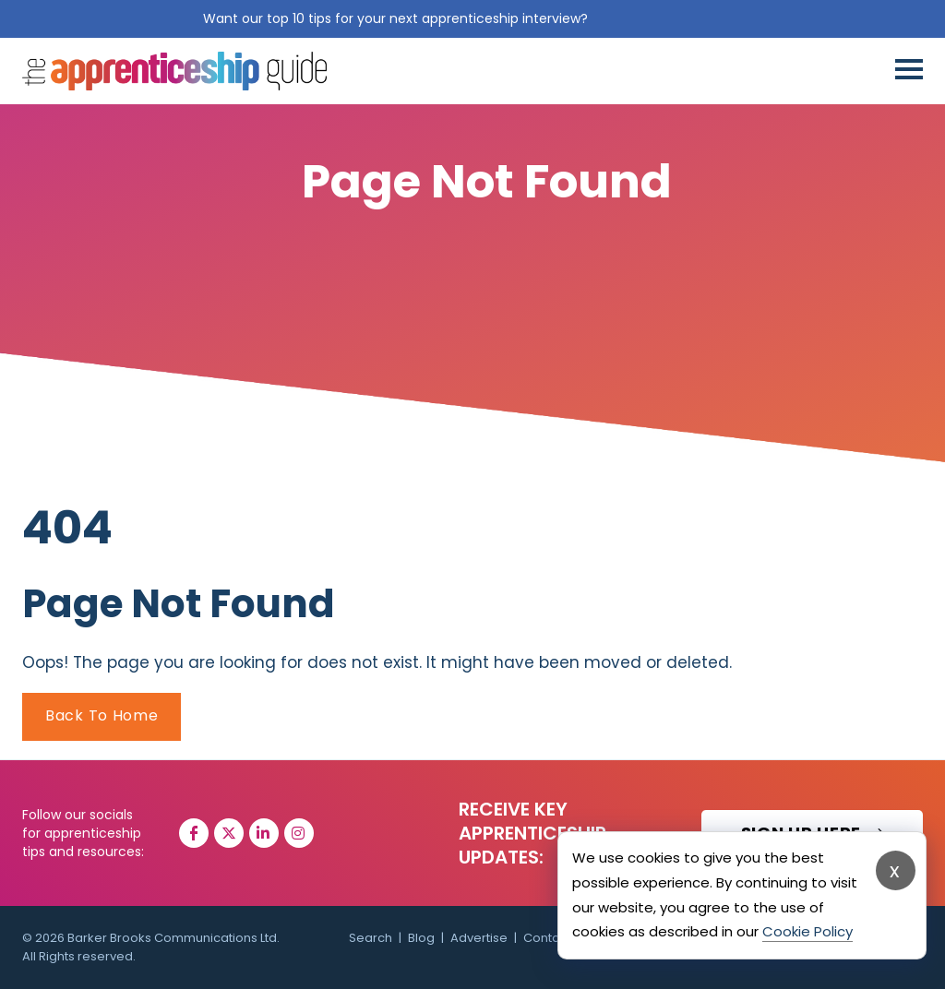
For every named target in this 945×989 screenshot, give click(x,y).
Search (370, 938)
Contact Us (556, 938)
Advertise (479, 938)
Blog (421, 938)
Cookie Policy (807, 931)
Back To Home (101, 715)
